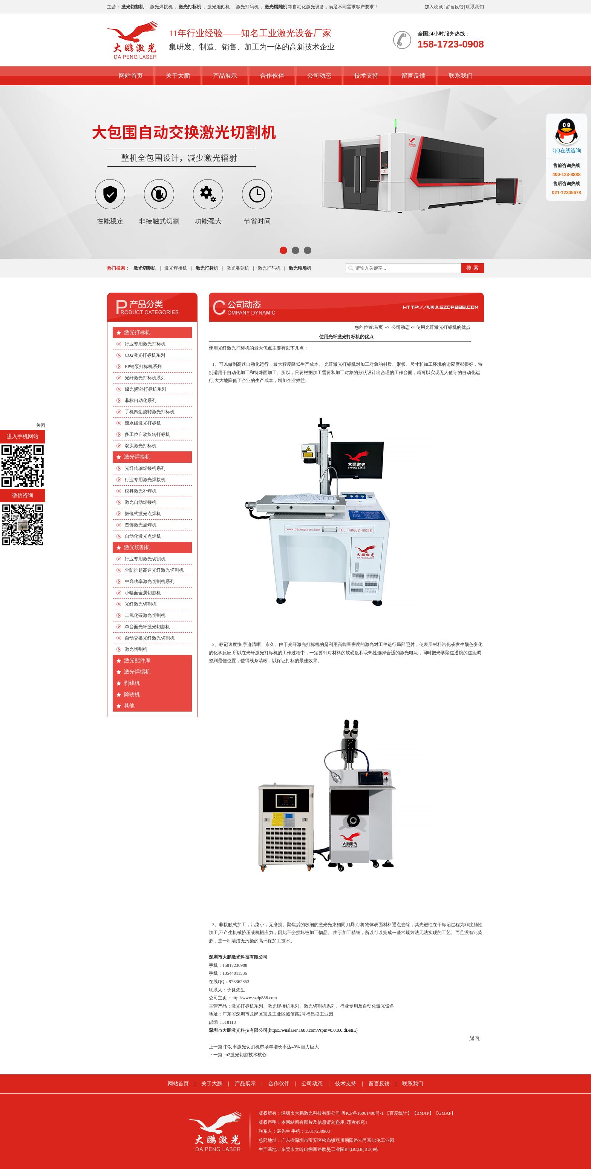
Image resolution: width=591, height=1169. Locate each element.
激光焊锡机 (137, 672)
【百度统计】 (398, 1113)
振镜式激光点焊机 (143, 513)
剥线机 (132, 683)
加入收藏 (434, 6)
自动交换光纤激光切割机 (150, 638)
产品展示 (225, 75)
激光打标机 (137, 332)
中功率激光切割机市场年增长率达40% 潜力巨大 (271, 1046)
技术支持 (366, 75)
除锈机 (132, 694)
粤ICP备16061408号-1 (362, 1113)
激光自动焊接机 (140, 502)
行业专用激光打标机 (145, 344)
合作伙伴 (272, 75)
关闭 (40, 425)
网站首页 (131, 75)
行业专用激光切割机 (145, 558)
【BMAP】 (423, 1113)
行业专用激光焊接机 (145, 479)
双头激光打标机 (140, 445)
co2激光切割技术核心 (245, 1054)
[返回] (475, 1038)
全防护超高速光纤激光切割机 (154, 570)
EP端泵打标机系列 (143, 366)
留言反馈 (455, 6)
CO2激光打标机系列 (145, 355)
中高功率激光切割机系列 (150, 581)
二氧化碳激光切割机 (145, 615)
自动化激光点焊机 (143, 536)
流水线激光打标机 (143, 423)
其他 (129, 706)
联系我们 (475, 6)
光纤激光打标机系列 (145, 377)
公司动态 (319, 75)
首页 (378, 327)
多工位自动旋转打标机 (147, 434)
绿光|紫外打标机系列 (145, 389)
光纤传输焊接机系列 (145, 468)
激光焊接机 (161, 6)
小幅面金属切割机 (143, 592)
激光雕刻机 (218, 6)
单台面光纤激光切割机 (147, 626)
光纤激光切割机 (140, 604)
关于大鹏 (178, 75)
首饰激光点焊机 (140, 525)
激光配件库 (137, 660)
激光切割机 (137, 547)
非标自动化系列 (140, 400)
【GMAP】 (445, 1113)
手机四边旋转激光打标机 (150, 411)
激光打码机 (247, 6)
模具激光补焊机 (140, 491)
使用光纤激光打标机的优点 (443, 327)
